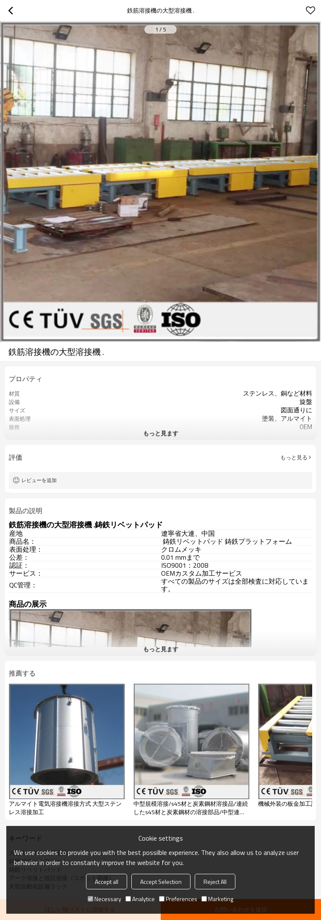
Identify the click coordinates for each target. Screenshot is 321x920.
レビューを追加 (39, 480)
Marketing (217, 898)
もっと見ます (160, 433)
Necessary (104, 898)
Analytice (140, 898)
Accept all (106, 881)
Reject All (215, 881)
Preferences (178, 898)
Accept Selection (161, 881)
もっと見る (294, 457)
